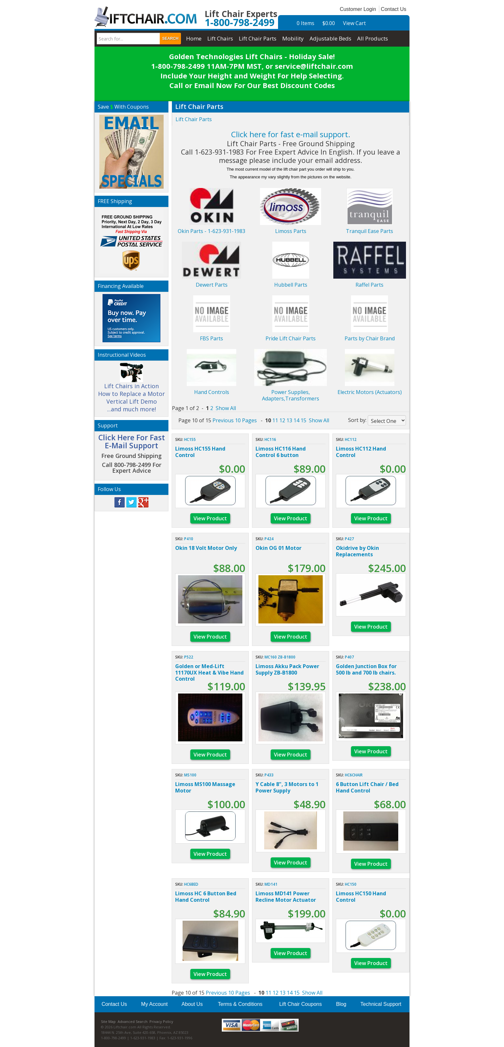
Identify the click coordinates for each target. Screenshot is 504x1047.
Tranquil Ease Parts (369, 231)
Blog (341, 1004)
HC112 (350, 439)
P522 (188, 657)
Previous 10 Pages (234, 420)
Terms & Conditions (240, 1004)
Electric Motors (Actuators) (370, 392)
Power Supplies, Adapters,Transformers (290, 395)
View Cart (354, 23)
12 (282, 420)
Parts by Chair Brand (370, 338)
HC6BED (191, 884)
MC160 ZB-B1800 (280, 657)
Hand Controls (211, 392)
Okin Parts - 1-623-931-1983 (211, 231)
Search (170, 38)
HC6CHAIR (354, 775)
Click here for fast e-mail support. (290, 134)
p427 (349, 538)
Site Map (108, 1021)
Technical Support (380, 1004)
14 (296, 420)
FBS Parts (211, 338)
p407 (349, 657)
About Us (192, 1004)
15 (303, 420)
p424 (269, 538)
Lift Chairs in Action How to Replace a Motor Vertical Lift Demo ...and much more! (131, 390)
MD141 (271, 884)
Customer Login (358, 9)
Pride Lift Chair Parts (291, 338)
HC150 (350, 884)
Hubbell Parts (290, 284)
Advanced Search (133, 1021)
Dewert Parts (212, 284)
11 (275, 420)
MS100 (190, 775)
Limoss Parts (290, 231)
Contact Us (393, 9)
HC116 (270, 439)
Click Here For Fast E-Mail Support (131, 441)
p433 (269, 775)
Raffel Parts (369, 284)
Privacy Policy (161, 1021)
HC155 (190, 439)
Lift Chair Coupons (300, 1004)
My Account (154, 1004)
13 (289, 420)
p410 (188, 538)
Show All (226, 408)
